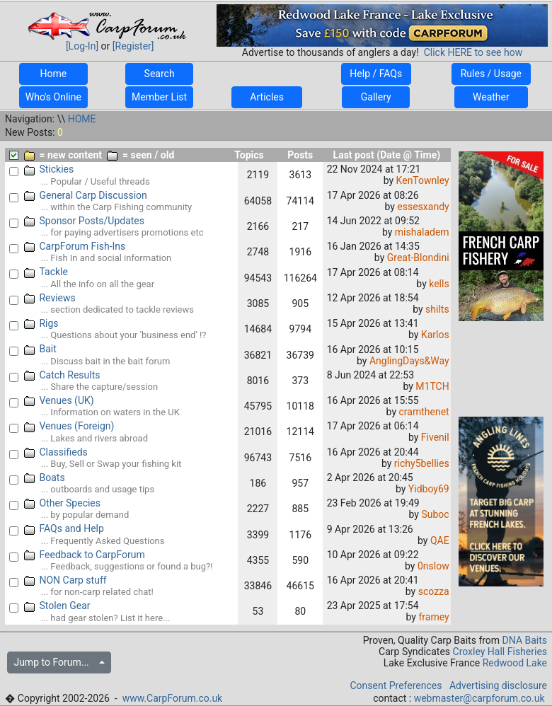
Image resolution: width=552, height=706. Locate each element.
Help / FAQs (376, 73)
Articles (267, 97)
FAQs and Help (64, 528)
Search (159, 73)
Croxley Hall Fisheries (500, 651)
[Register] (133, 46)
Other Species (62, 503)
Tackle (46, 271)
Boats (44, 477)
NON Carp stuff (65, 580)
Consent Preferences (396, 685)
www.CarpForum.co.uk (172, 698)
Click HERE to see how (473, 52)
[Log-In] (82, 46)
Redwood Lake (515, 663)
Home (53, 73)
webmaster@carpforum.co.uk (479, 698)
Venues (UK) (59, 400)
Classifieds (56, 452)
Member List (159, 97)
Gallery (375, 97)
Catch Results (62, 375)
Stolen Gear (57, 605)
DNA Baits (524, 640)
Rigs (41, 323)
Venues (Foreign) (69, 426)
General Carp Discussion (85, 195)
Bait (40, 348)
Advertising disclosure (498, 685)
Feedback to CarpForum (84, 554)
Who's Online (53, 97)
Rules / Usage (491, 73)
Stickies (49, 169)
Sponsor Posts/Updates (84, 220)
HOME (82, 119)
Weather (491, 97)
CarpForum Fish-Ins (75, 246)
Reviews (50, 297)
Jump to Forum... (54, 662)
